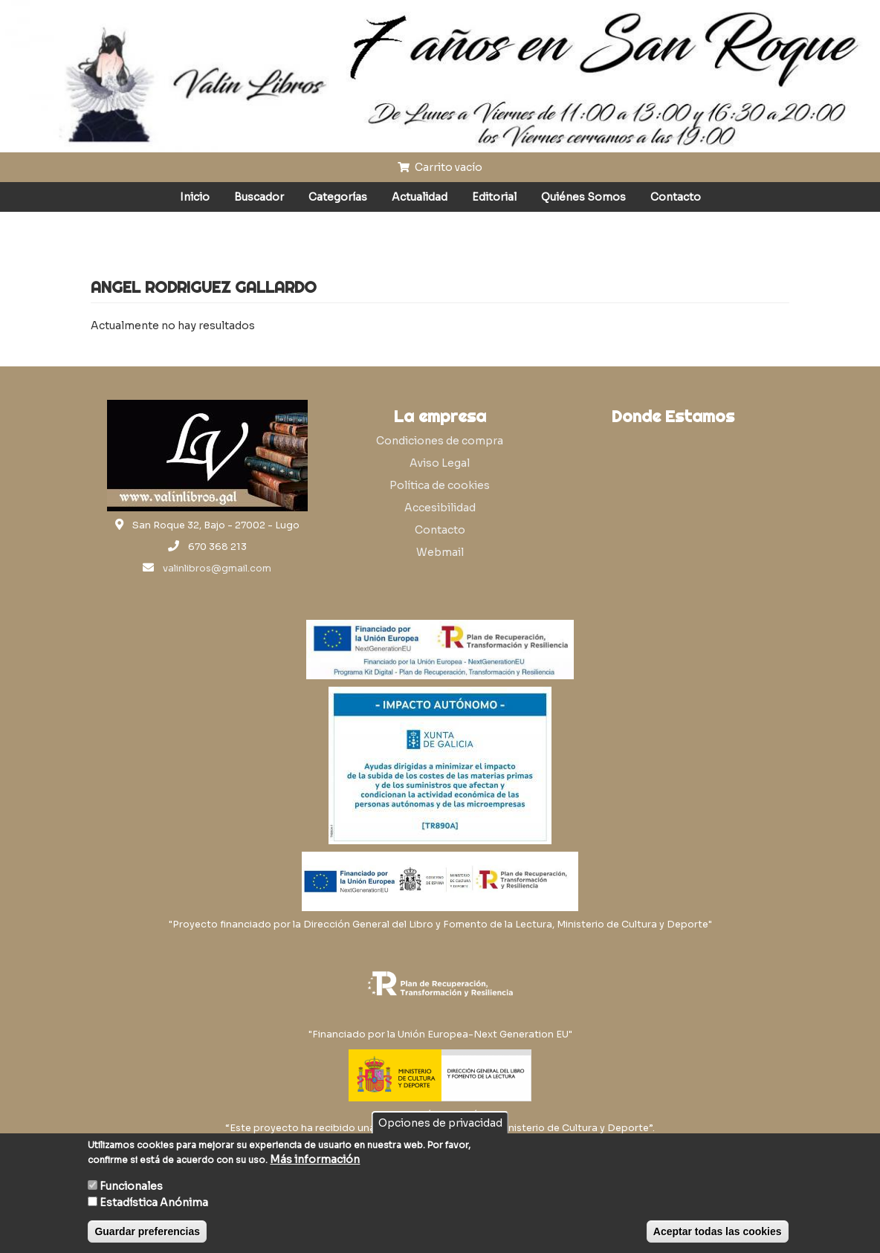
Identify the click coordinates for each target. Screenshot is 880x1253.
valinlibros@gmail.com (217, 568)
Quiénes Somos (583, 197)
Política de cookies (439, 485)
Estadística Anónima (154, 1202)
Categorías (337, 197)
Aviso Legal (440, 463)
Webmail (440, 552)
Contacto (675, 197)
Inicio (195, 197)
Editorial (494, 197)
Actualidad (419, 197)
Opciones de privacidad (440, 1123)
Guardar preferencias (147, 1231)
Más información (315, 1159)
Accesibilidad (440, 507)
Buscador (259, 197)
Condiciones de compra (439, 440)
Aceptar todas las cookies (717, 1231)
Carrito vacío (440, 167)
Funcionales (131, 1186)
